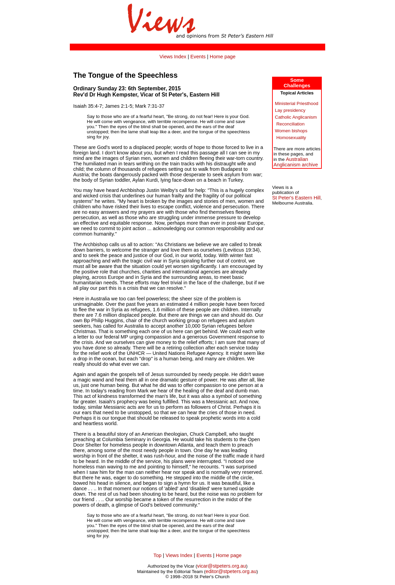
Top (158, 555)
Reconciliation (290, 123)
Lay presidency (290, 110)
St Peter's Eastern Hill (296, 197)
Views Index (172, 56)
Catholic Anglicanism (296, 117)
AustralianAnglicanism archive (295, 161)
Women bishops (291, 130)
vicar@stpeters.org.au (221, 566)
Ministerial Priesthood (296, 103)
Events (198, 56)
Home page (223, 56)
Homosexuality (291, 137)
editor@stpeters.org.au (231, 571)
